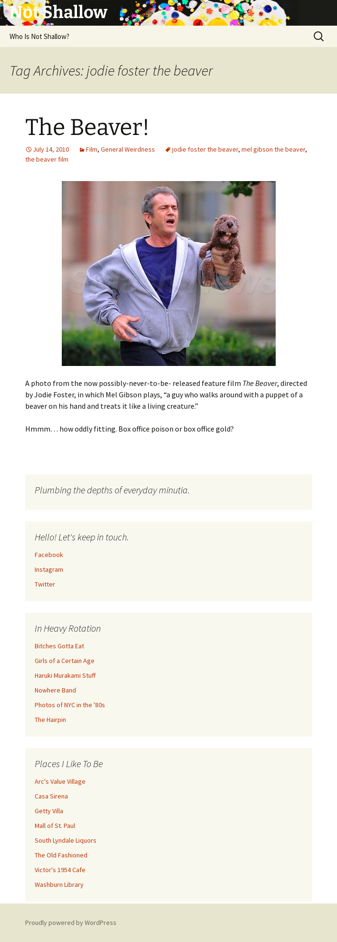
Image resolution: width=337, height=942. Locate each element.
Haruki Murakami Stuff (65, 675)
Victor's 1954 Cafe (60, 869)
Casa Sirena (51, 796)
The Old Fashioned (61, 855)
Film (91, 149)
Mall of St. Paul (55, 825)
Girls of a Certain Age (65, 660)
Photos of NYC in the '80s (70, 705)
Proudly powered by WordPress (70, 922)
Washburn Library (59, 884)
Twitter (45, 584)
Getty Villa (49, 811)
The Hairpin (50, 719)
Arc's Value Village (60, 781)
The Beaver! (87, 127)
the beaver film (46, 159)
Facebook (49, 554)
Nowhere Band (55, 690)
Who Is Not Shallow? (39, 36)
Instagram (49, 569)
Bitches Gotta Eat (59, 646)
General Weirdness (128, 149)
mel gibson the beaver (273, 149)
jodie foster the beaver (205, 149)
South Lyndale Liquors (65, 840)
